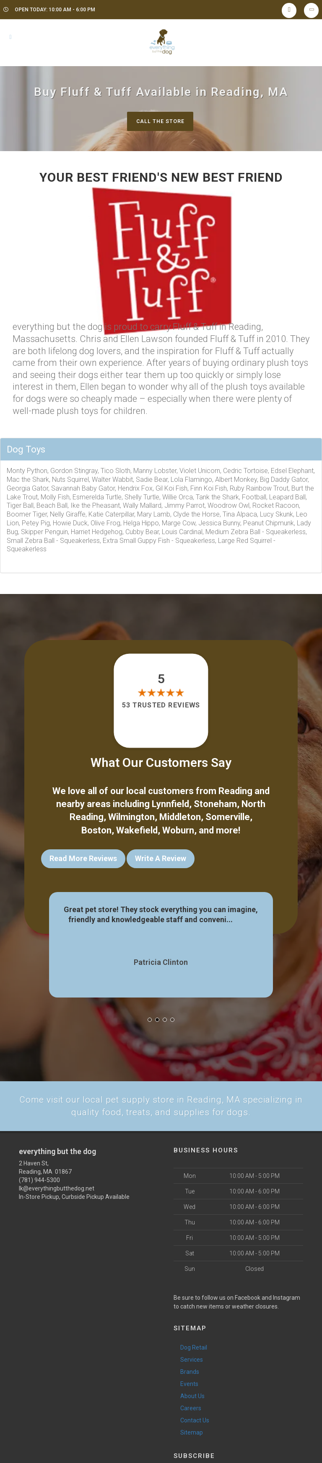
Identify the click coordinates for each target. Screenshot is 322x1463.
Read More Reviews (83, 854)
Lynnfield (170, 802)
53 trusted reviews (161, 706)
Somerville (227, 815)
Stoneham (215, 802)
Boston (96, 826)
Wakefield (137, 826)
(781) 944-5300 (39, 1174)
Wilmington (131, 815)
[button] (150, 1013)
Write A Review (160, 854)
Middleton (180, 815)
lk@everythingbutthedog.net (56, 1182)
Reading (235, 790)
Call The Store (159, 121)
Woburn (178, 826)
